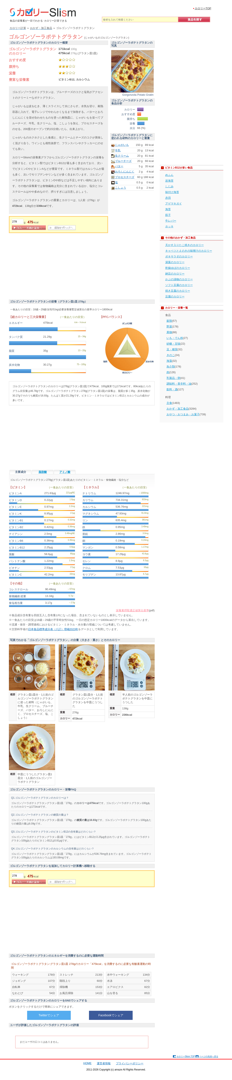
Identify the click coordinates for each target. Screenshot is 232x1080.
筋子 (168, 215)
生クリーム (122, 155)
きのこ (171, 355)
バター (119, 166)
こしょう (120, 187)
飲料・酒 (172, 389)
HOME (87, 1063)
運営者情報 (104, 1063)
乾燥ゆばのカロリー (177, 267)
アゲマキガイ (173, 203)
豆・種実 (172, 349)
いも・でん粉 (175, 338)
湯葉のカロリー (175, 262)
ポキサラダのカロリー (179, 256)
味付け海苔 (172, 192)
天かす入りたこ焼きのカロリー (184, 245)
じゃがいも (122, 144)
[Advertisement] (44, 267)
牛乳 (118, 150)
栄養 (12, 73)
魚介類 (171, 366)
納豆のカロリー (175, 273)
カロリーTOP (203, 8)
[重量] (18, 221)
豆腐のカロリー (175, 296)
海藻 (169, 360)
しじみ (169, 186)
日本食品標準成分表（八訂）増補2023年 (53, 629)
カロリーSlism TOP (185, 1056)
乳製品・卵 (173, 378)
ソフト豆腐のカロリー (179, 285)
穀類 (169, 320)
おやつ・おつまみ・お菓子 (183, 414)
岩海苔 (169, 180)
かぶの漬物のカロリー (179, 279)
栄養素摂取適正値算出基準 (132, 610)
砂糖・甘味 (173, 343)
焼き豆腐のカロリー (177, 290)
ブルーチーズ (123, 161)
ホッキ (169, 226)
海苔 (168, 209)
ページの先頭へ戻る (208, 1056)
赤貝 (168, 197)
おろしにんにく (124, 171)
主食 (169, 403)
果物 (169, 332)
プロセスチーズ (124, 177)
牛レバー (170, 220)
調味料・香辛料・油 (179, 383)
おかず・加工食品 (178, 408)
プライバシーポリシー (129, 1063)
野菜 (169, 326)
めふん (169, 175)
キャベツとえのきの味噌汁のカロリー (188, 250)
